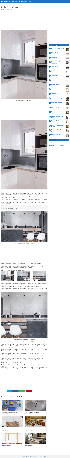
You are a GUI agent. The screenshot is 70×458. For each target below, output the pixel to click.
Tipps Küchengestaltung (29, 443)
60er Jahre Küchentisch (29, 426)
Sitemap (23, 454)
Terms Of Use (36, 454)
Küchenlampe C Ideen (6, 426)
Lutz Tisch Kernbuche (55, 107)
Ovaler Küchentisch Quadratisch (58, 89)
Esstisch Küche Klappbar (56, 120)
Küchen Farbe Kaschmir (56, 134)
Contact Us (27, 454)
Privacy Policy (45, 454)
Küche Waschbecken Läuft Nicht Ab (32, 409)
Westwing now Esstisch (56, 80)
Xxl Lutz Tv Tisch (54, 93)
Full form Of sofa (54, 52)
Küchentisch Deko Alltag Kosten (58, 98)
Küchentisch (51, 145)
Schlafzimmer (24, 1)
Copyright (31, 454)
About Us (40, 454)
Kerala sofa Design (55, 84)
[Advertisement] (24, 20)
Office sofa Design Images (56, 102)
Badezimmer (17, 1)
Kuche (29, 1)
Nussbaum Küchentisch (6, 443)
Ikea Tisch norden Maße (56, 70)
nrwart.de (5, 1)
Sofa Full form (54, 57)
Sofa (50, 147)
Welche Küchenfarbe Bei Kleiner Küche (9, 409)
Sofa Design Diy (54, 66)
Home (12, 1)
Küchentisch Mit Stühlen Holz (57, 48)
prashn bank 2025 (40, 455)
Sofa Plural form (54, 75)
